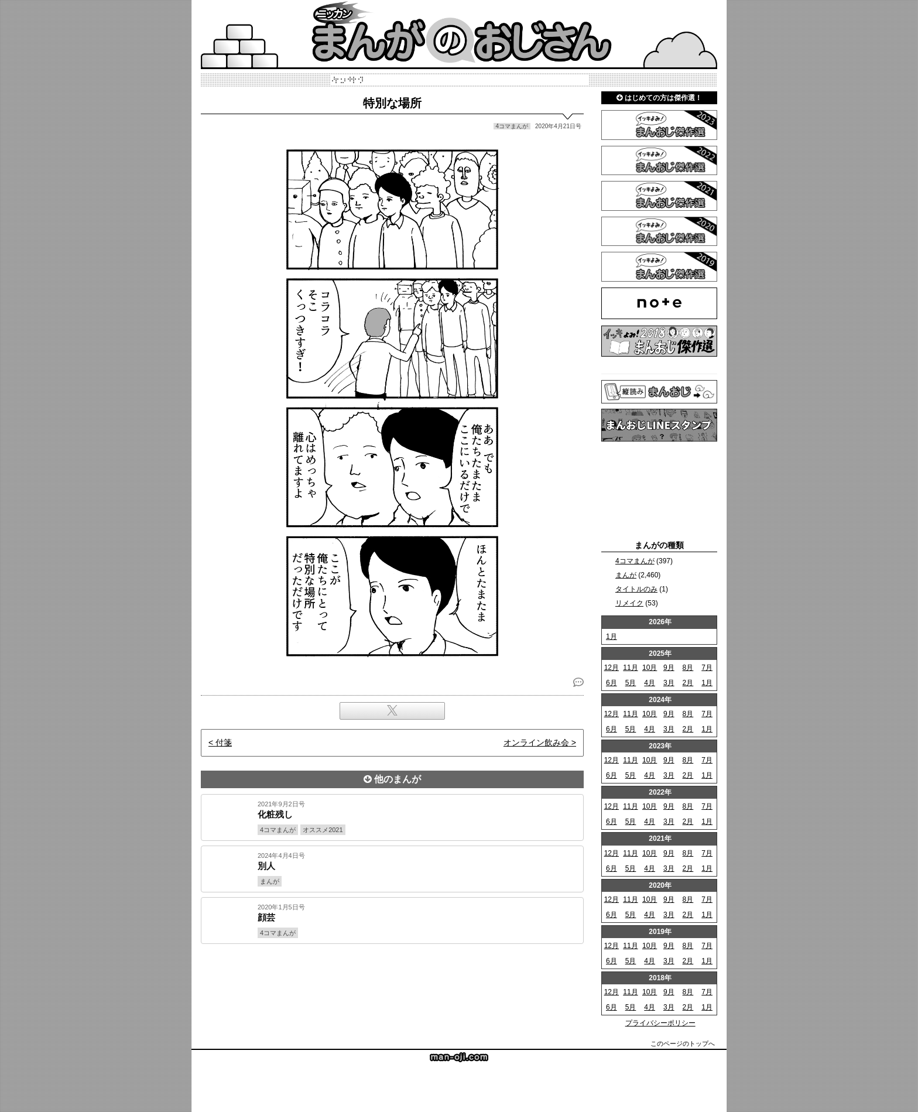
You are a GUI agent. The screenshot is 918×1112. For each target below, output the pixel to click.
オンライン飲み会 (536, 742)
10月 (649, 667)
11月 (630, 667)
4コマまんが (635, 561)
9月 (668, 667)
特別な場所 (392, 103)
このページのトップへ (682, 1043)
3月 (668, 683)
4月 (649, 683)
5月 (630, 683)
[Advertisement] (392, 984)
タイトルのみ (636, 589)
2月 (688, 683)
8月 (688, 667)
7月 (707, 667)
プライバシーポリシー (660, 1023)
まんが (625, 575)
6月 (611, 683)
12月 (611, 667)
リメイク (629, 603)
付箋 (223, 742)
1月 (611, 636)
